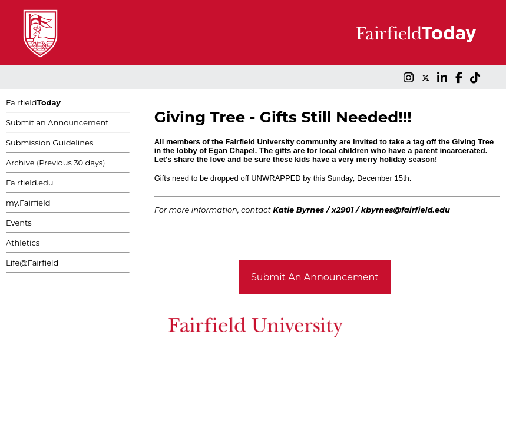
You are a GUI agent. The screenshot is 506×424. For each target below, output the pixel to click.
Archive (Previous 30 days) (55, 162)
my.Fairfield (28, 202)
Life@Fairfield (32, 262)
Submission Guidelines (49, 142)
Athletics (22, 242)
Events (19, 222)
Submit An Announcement (315, 277)
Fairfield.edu (30, 182)
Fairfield (33, 102)
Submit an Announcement (57, 122)
